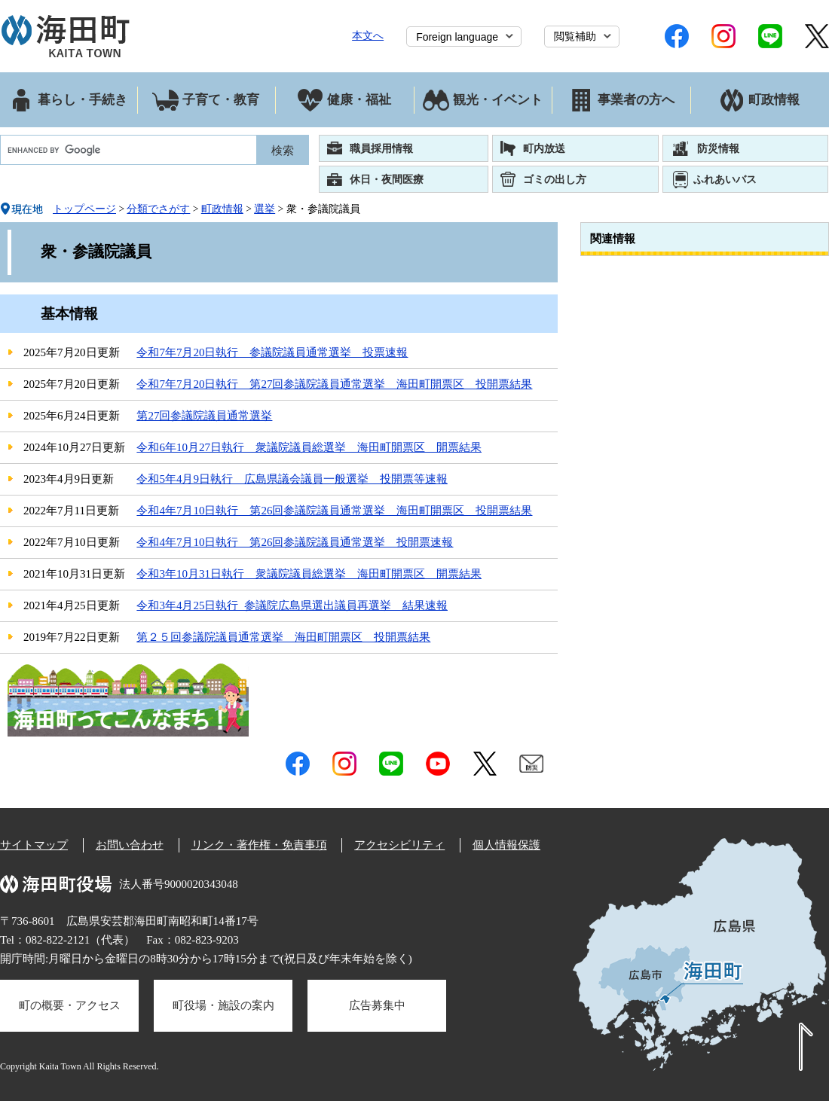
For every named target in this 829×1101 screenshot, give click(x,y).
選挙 (264, 209)
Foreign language (457, 37)
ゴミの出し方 (554, 179)
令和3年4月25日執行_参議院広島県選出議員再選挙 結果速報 (292, 605)
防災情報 (718, 148)
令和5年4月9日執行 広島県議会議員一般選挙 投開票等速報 (292, 479)
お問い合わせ (130, 845)
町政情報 (222, 209)
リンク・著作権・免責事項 (259, 845)
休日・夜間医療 (387, 179)
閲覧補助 (575, 36)
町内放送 (544, 148)
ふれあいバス (725, 179)
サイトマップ (34, 845)
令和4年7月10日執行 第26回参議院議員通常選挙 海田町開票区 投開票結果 (334, 511)
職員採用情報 (381, 148)
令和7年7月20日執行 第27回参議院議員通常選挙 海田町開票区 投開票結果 (334, 384)
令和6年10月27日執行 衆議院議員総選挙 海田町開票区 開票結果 (309, 447)
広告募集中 (377, 1005)
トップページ (84, 209)
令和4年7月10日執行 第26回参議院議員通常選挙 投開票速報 (294, 542)
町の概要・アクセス (70, 1005)
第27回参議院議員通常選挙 (204, 416)
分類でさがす (158, 209)
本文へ (368, 35)
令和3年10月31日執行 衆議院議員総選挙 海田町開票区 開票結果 (309, 574)
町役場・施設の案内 (223, 1005)
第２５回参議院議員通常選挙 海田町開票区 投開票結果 (283, 637)
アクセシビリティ (399, 845)
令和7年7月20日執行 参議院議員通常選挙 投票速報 (272, 352)
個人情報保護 (506, 845)
